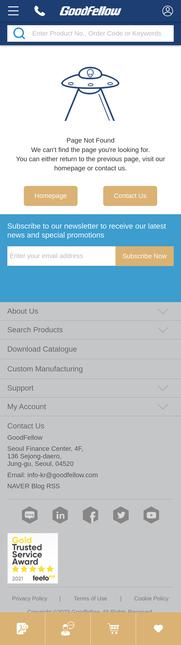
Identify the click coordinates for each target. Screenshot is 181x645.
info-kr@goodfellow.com (62, 475)
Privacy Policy (29, 598)
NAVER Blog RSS (33, 486)
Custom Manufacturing (45, 369)
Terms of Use (90, 598)
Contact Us (130, 195)
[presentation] (43, 276)
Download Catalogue (42, 349)
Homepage (51, 195)
